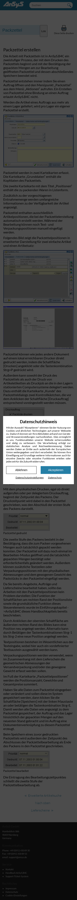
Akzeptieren (55, 470)
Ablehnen (21, 470)
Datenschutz (55, 477)
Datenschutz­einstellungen (30, 477)
